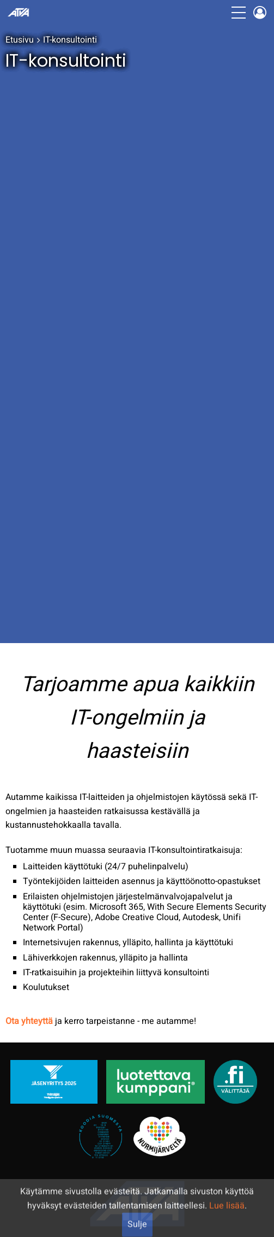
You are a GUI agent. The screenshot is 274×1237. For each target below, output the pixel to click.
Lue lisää (227, 1222)
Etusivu (19, 40)
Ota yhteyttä (29, 1021)
